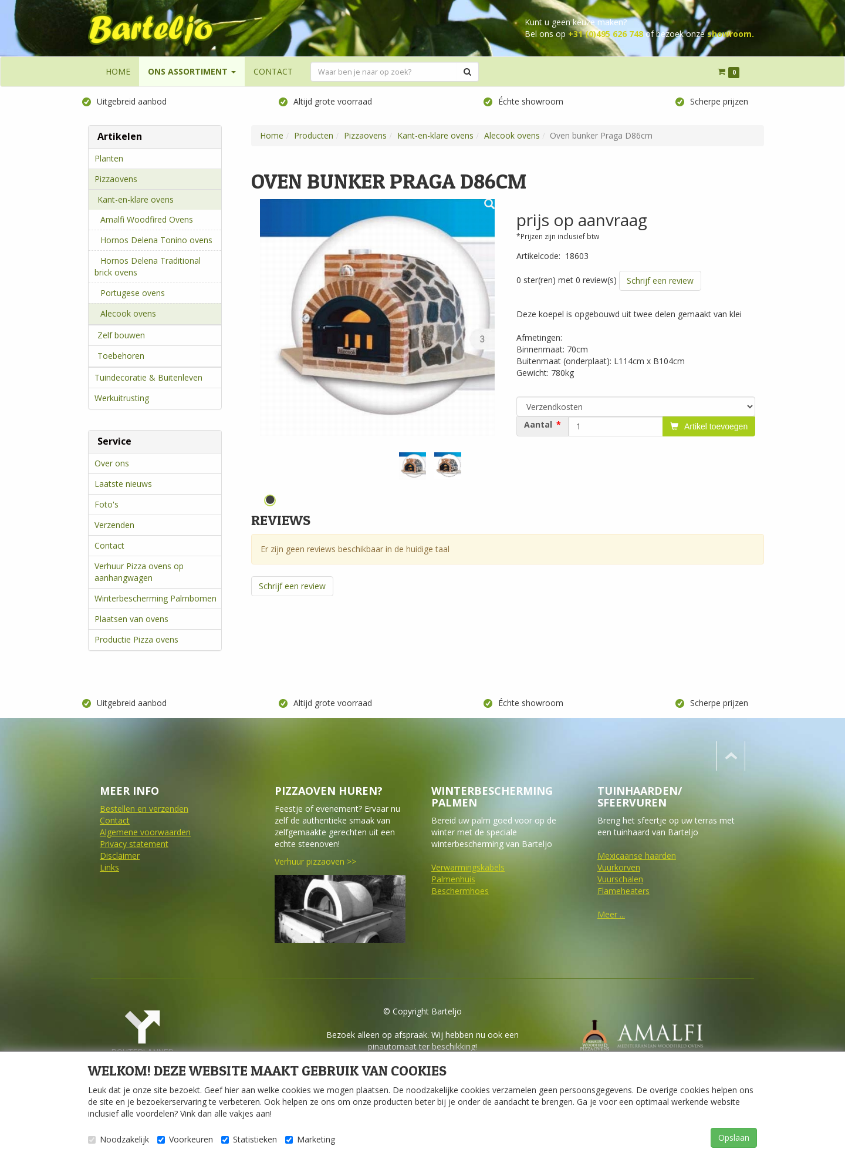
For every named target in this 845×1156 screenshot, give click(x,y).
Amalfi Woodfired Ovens (146, 219)
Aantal (538, 425)
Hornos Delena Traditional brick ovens (147, 266)
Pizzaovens (115, 178)
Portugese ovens (132, 292)
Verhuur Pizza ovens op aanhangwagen (139, 571)
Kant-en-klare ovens (135, 199)
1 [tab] (270, 500)
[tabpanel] (412, 465)
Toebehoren (120, 355)
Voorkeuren (185, 1139)
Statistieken (249, 1139)
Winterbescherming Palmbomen (155, 598)
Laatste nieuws (123, 483)
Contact (109, 545)
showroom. (730, 33)
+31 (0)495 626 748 (605, 33)
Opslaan (733, 1137)
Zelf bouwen (121, 335)
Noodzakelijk (118, 1139)
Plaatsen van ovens (131, 618)
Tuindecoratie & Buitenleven (148, 377)
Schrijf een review (660, 280)
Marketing (310, 1139)
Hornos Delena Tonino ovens (156, 240)
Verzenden (114, 524)
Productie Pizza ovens (136, 639)
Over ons (111, 463)
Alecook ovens (128, 313)
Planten (108, 158)
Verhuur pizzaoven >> (315, 861)
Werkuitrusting (121, 398)
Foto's (106, 504)
